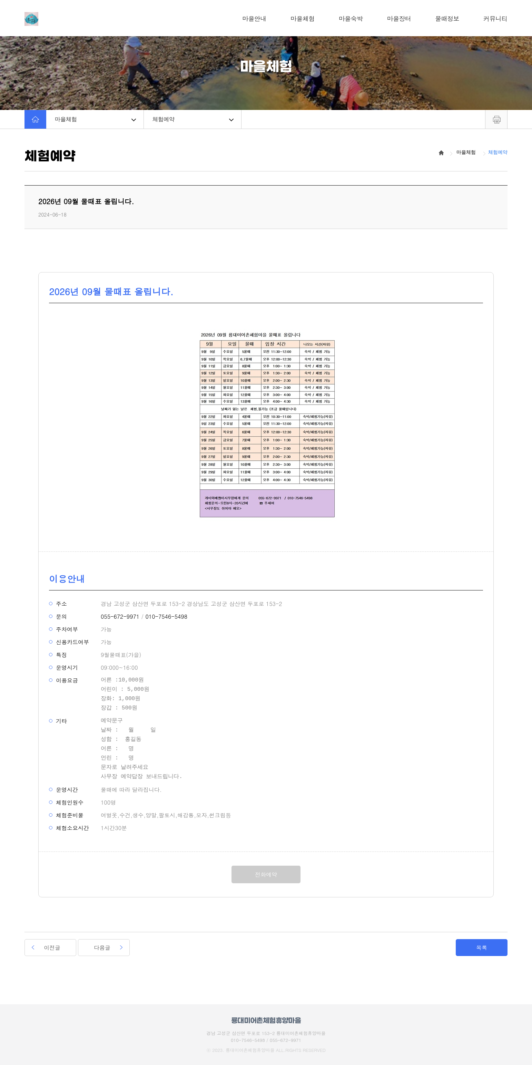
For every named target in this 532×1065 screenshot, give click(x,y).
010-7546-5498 (166, 616)
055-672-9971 (120, 616)
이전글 (52, 948)
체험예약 (193, 119)
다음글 (102, 948)
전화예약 (266, 874)
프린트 (496, 119)
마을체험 (95, 119)
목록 (481, 948)
